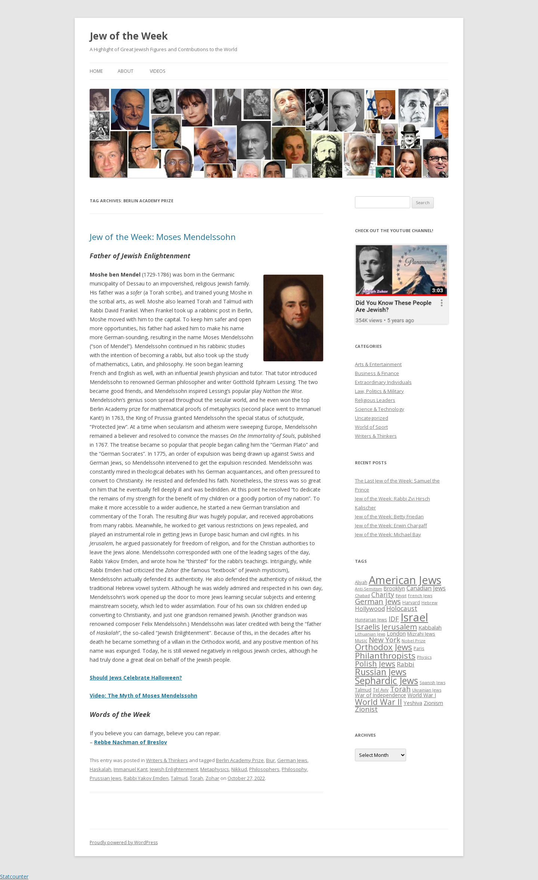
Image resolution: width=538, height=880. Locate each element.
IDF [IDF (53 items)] (394, 618)
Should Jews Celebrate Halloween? (136, 677)
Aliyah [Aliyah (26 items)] (361, 582)
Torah (196, 778)
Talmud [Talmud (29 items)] (363, 689)
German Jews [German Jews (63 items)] (378, 601)
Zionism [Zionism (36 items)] (433, 702)
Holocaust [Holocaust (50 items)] (401, 608)
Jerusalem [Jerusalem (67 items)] (399, 626)
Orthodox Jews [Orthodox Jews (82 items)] (383, 647)
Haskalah (100, 769)
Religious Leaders (375, 400)
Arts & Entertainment (378, 364)
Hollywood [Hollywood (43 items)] (370, 609)
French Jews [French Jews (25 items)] (420, 595)
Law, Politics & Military (379, 391)
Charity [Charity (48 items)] (382, 594)
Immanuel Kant (131, 769)
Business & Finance (377, 373)
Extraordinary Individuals (383, 382)
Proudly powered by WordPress (124, 842)
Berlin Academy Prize (240, 760)
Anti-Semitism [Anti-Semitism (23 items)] (368, 589)
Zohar (212, 778)
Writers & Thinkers (167, 760)
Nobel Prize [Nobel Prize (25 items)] (414, 640)
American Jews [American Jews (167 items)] (405, 579)
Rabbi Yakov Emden (146, 778)
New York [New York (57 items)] (384, 640)
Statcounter (14, 876)
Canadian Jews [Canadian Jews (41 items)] (426, 588)
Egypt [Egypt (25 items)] (401, 595)
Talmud (179, 778)
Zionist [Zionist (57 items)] (366, 709)
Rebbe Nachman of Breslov (130, 742)
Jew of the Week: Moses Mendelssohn (163, 236)
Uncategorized (371, 418)
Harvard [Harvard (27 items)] (411, 602)
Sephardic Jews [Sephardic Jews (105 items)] (386, 680)
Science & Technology (379, 409)
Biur (270, 760)
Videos (157, 71)
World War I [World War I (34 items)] (422, 695)
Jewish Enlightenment (174, 769)
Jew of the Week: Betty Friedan (389, 516)
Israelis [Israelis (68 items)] (367, 626)
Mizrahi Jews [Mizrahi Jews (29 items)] (421, 633)
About (125, 71)
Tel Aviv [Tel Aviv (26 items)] (381, 690)
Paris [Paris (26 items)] (419, 648)
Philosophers (264, 769)
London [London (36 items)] (396, 633)
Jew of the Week (129, 36)
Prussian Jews (105, 778)
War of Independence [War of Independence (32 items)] (380, 695)
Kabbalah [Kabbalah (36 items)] (430, 627)
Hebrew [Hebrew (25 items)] (429, 602)
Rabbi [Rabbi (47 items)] (405, 664)
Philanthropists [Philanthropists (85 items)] (385, 655)
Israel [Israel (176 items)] (414, 617)
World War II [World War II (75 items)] (378, 701)
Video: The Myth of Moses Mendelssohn (143, 695)
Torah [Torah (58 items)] (400, 689)
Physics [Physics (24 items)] (424, 657)
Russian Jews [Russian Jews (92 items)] (380, 672)
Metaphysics (214, 769)
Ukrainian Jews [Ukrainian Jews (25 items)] (426, 690)
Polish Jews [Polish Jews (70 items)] (375, 663)
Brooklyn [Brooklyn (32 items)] (394, 588)
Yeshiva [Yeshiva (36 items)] (413, 702)
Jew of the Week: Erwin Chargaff (391, 525)
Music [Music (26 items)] (361, 640)
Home (96, 71)
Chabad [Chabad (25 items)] (362, 595)
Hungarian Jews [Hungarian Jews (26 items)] (371, 619)
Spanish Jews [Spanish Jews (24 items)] (432, 682)
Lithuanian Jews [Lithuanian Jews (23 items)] (370, 634)
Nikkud (239, 769)
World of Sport (371, 427)
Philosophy (294, 769)
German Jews (292, 760)
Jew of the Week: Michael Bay (388, 534)
